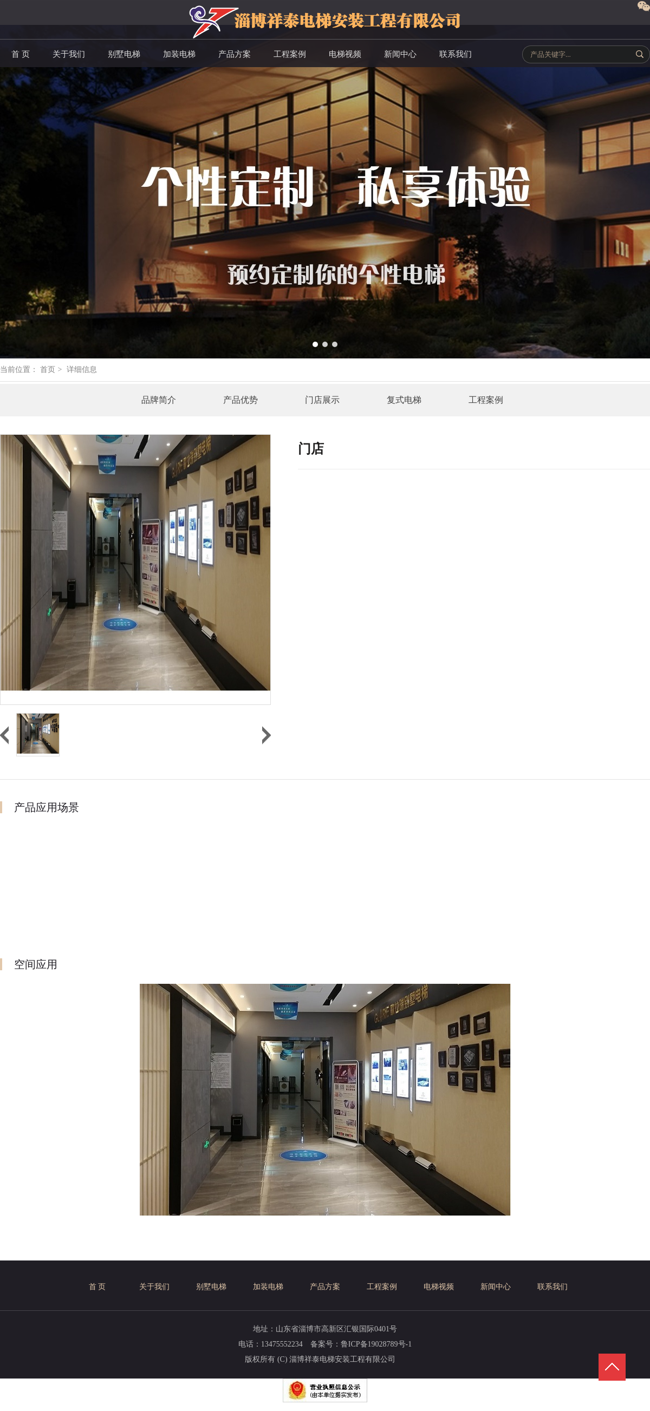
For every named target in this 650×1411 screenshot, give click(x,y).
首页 (47, 369)
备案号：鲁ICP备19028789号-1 (361, 1344)
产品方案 (325, 1287)
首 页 (97, 1287)
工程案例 (382, 1287)
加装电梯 (268, 1287)
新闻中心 (495, 1287)
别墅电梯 (211, 1287)
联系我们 (552, 1287)
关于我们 (154, 1287)
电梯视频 (439, 1287)
